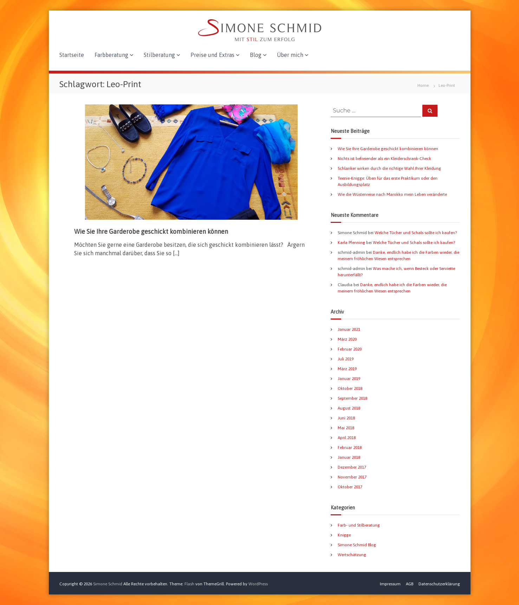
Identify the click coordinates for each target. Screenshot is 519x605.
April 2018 (347, 437)
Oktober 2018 (350, 388)
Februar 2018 (350, 447)
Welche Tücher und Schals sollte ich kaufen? (416, 232)
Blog (255, 55)
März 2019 (347, 368)
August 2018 (349, 408)
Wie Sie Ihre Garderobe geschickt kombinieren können (151, 231)
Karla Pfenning (351, 242)
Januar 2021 (349, 329)
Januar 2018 (349, 457)
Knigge (344, 535)
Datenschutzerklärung (439, 583)
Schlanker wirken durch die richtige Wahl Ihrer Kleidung (389, 168)
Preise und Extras (212, 55)
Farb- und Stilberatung (359, 525)
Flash (189, 583)
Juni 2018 (346, 418)
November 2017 (352, 477)
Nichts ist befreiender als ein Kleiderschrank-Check (384, 158)
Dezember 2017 (352, 467)
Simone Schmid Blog (357, 544)
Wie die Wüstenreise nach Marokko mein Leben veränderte (392, 194)
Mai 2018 (346, 427)
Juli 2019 (345, 358)
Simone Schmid (107, 583)
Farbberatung (111, 55)
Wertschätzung (352, 554)
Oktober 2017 (350, 486)
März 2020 (347, 339)
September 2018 (352, 398)
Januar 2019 (349, 378)
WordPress (258, 583)
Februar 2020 (350, 349)
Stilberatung (159, 55)
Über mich (290, 55)
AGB (409, 583)
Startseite (71, 55)
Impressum (390, 583)
